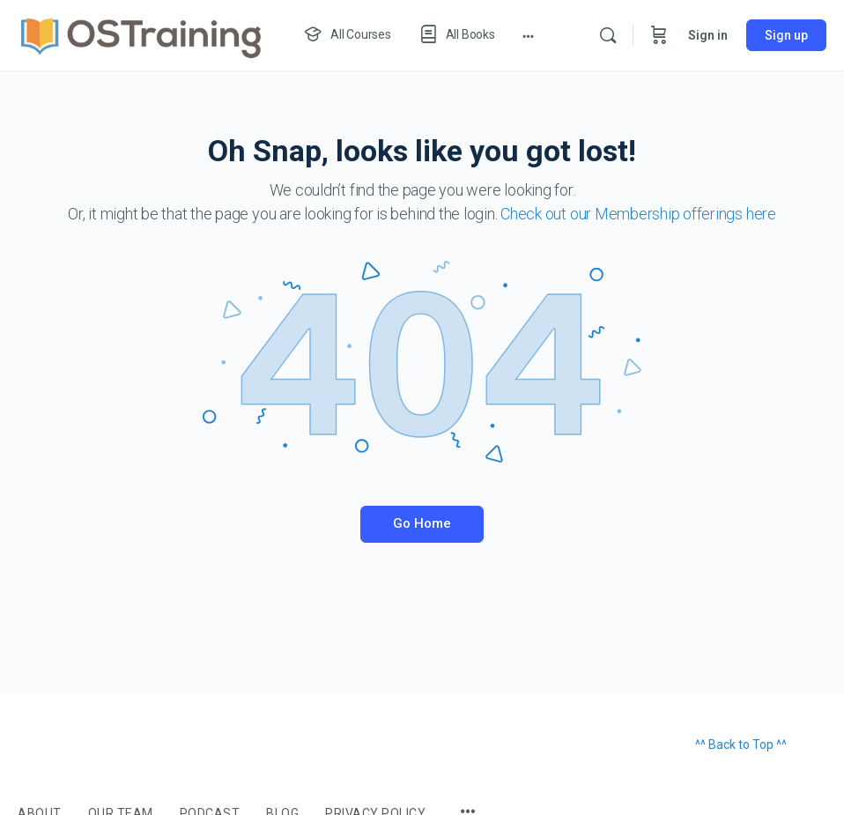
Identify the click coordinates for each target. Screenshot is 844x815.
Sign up (786, 35)
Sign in (708, 35)
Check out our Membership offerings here (638, 213)
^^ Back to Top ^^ (741, 744)
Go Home (422, 523)
